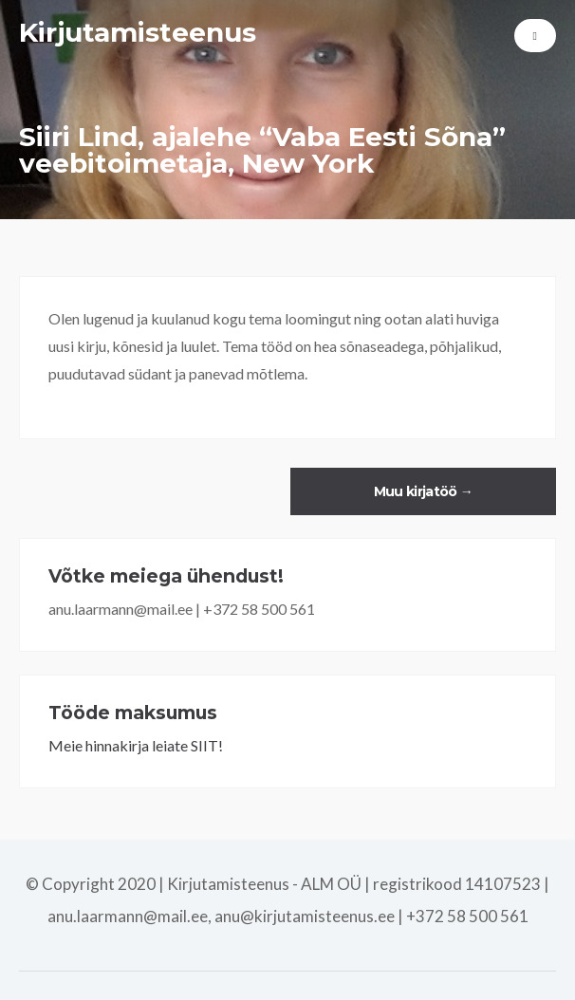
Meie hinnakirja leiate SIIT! (135, 745)
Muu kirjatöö (423, 491)
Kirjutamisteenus (137, 32)
